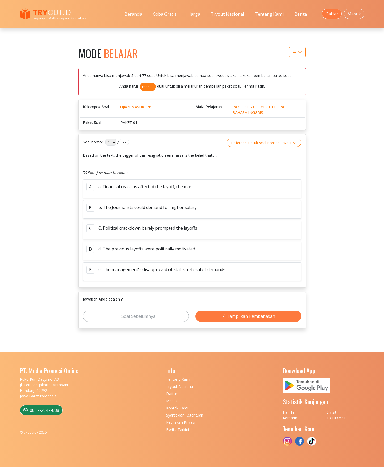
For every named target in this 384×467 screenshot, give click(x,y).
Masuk (354, 14)
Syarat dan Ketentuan (184, 415)
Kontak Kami (177, 407)
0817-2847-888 (41, 410)
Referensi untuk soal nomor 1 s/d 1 (264, 142)
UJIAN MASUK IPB (135, 106)
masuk (148, 86)
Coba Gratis (165, 14)
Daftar (331, 14)
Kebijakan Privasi (180, 422)
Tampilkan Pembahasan (248, 316)
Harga (193, 14)
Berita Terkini (177, 429)
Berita (300, 14)
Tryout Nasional (227, 14)
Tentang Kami (269, 14)
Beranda (133, 14)
